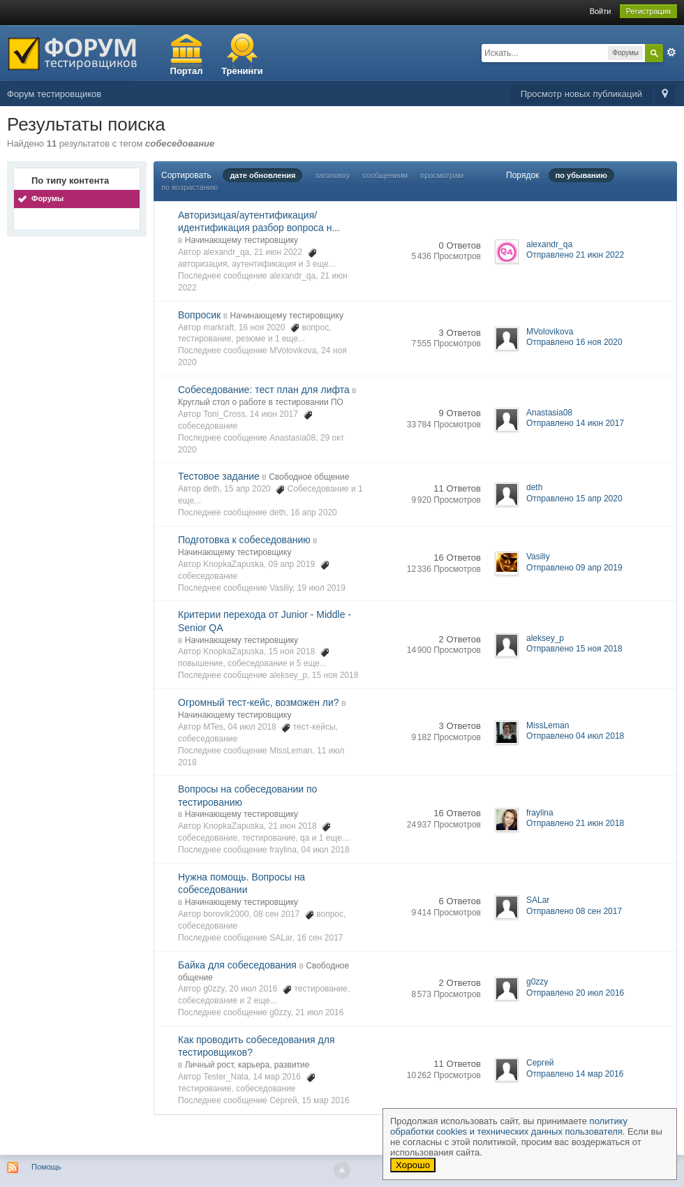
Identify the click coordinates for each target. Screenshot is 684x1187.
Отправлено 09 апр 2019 (574, 568)
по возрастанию (189, 187)
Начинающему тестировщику (241, 240)
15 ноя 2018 (335, 675)
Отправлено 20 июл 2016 (575, 993)
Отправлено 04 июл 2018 (575, 736)
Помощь (46, 1167)
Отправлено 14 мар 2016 (574, 1074)
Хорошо (413, 1165)
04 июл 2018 (326, 850)
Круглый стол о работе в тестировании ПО (260, 402)
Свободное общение (309, 477)
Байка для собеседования (237, 965)
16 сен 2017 (320, 938)
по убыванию (581, 175)
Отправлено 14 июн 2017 (575, 423)
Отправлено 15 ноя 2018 (574, 649)
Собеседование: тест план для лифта (264, 389)
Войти (600, 11)
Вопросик (199, 314)
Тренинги (242, 71)
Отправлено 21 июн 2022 (575, 255)
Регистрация (648, 11)
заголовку (332, 175)
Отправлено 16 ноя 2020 (574, 342)
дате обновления (262, 175)
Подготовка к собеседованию (244, 539)
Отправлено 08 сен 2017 (574, 911)
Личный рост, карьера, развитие (247, 1065)
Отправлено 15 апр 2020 (574, 498)
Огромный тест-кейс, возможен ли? (258, 702)
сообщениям (385, 175)
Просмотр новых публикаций (581, 94)
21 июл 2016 (319, 1012)
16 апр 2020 (313, 512)
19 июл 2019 (321, 588)
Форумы (47, 198)
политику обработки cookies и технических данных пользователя (508, 1126)
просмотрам (441, 175)
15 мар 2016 (325, 1100)
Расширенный (671, 52)
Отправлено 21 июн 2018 (575, 823)
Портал (186, 71)
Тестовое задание (219, 476)
